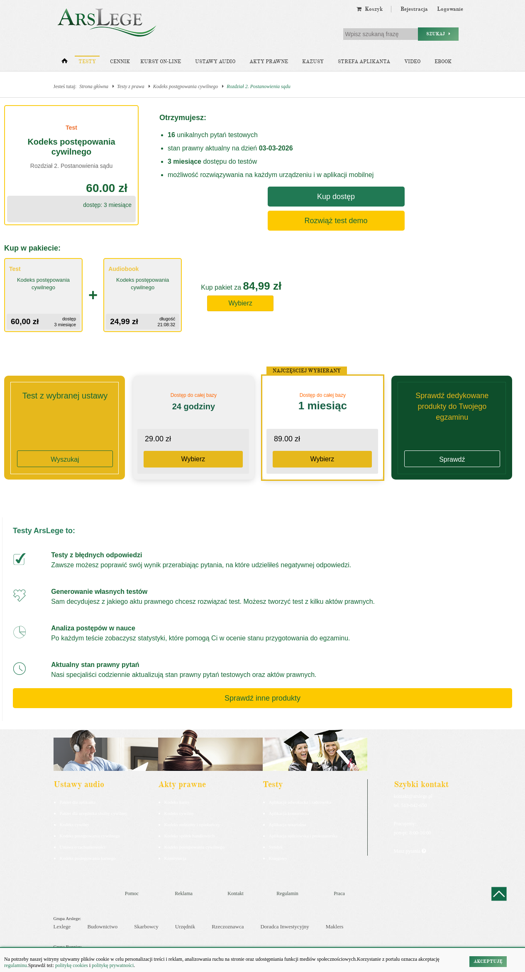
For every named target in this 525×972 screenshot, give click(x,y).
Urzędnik (185, 926)
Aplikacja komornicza (289, 813)
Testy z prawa (130, 86)
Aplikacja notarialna (287, 824)
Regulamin (287, 893)
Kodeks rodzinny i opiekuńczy (192, 824)
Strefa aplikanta (364, 62)
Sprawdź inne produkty (262, 698)
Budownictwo (102, 926)
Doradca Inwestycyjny (284, 926)
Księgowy (278, 858)
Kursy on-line (160, 62)
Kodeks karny (177, 802)
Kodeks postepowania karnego (88, 858)
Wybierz (240, 303)
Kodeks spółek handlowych (189, 835)
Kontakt (235, 893)
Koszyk (370, 9)
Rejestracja (414, 9)
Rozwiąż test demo (335, 221)
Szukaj (438, 34)
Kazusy (313, 62)
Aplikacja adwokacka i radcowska (300, 802)
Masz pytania (410, 851)
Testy (87, 62)
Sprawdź (452, 459)
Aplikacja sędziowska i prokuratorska (303, 835)
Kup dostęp (336, 196)
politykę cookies (71, 965)
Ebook (443, 62)
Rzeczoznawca (228, 926)
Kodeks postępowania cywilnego (185, 86)
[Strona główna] (64, 63)
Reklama (184, 893)
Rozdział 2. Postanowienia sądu (258, 86)
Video (412, 62)
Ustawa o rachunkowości (83, 846)
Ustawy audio (215, 62)
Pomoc (132, 893)
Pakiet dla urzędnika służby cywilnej (93, 813)
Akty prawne (268, 62)
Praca (339, 893)
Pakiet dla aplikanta (78, 802)
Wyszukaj (65, 459)
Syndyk (276, 846)
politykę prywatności (113, 965)
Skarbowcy (146, 926)
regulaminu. (16, 965)
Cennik (120, 62)
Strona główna (93, 86)
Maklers (335, 926)
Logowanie (450, 9)
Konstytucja (175, 858)
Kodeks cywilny (75, 824)
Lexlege (62, 926)
